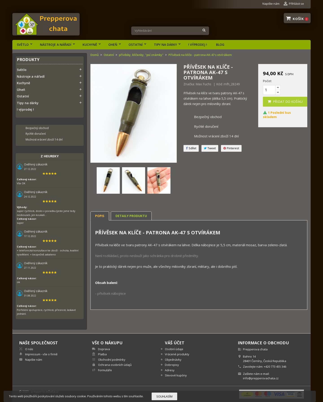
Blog (220, 44)
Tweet (210, 148)
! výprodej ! (197, 44)
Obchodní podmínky (111, 360)
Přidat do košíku (285, 101)
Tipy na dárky (165, 44)
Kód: (219, 84)
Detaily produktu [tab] (131, 216)
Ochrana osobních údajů (114, 365)
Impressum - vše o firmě (40, 354)
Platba (102, 354)
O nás (28, 349)
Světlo (23, 44)
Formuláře (104, 370)
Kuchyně (90, 44)
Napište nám (270, 4)
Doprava (103, 349)
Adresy (170, 370)
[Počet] (269, 90)
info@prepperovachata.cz (261, 378)
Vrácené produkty (177, 354)
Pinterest (231, 148)
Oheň (112, 44)
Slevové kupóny (176, 375)
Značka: (189, 84)
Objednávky (173, 360)
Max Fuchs (203, 84)
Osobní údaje (174, 349)
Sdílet (191, 148)
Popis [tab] (99, 216)
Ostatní (136, 44)
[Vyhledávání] (170, 30)
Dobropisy (172, 365)
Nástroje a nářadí (55, 44)
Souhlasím (164, 396)
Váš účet (174, 342)
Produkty (28, 59)
